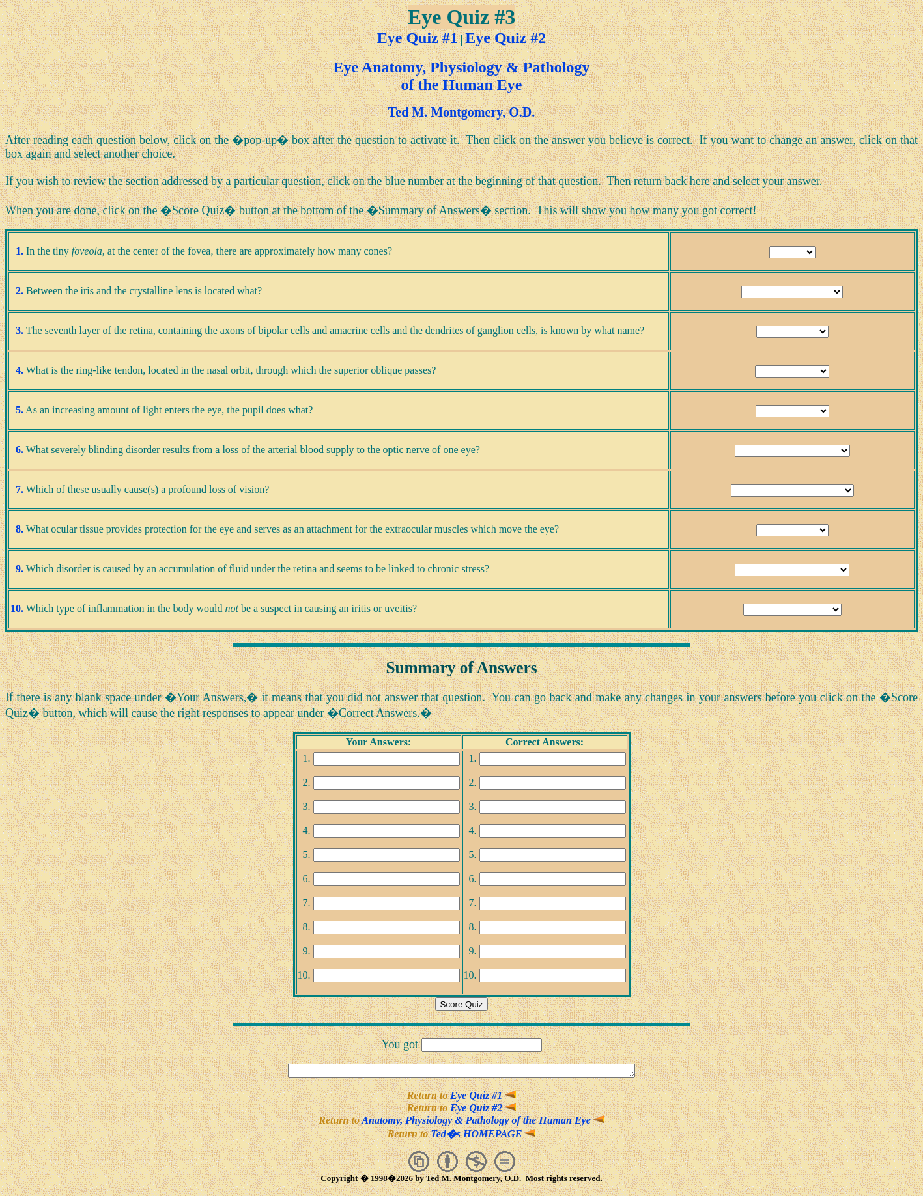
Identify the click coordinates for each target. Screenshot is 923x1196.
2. (19, 290)
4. (19, 370)
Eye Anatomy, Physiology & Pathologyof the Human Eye (461, 76)
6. (19, 449)
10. (16, 608)
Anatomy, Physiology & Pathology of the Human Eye (483, 1122)
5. (19, 409)
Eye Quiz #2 (505, 37)
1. (19, 251)
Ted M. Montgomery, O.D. (461, 112)
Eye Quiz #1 (417, 37)
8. (19, 529)
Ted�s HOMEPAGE (483, 1135)
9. (19, 568)
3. (19, 330)
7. (19, 489)
